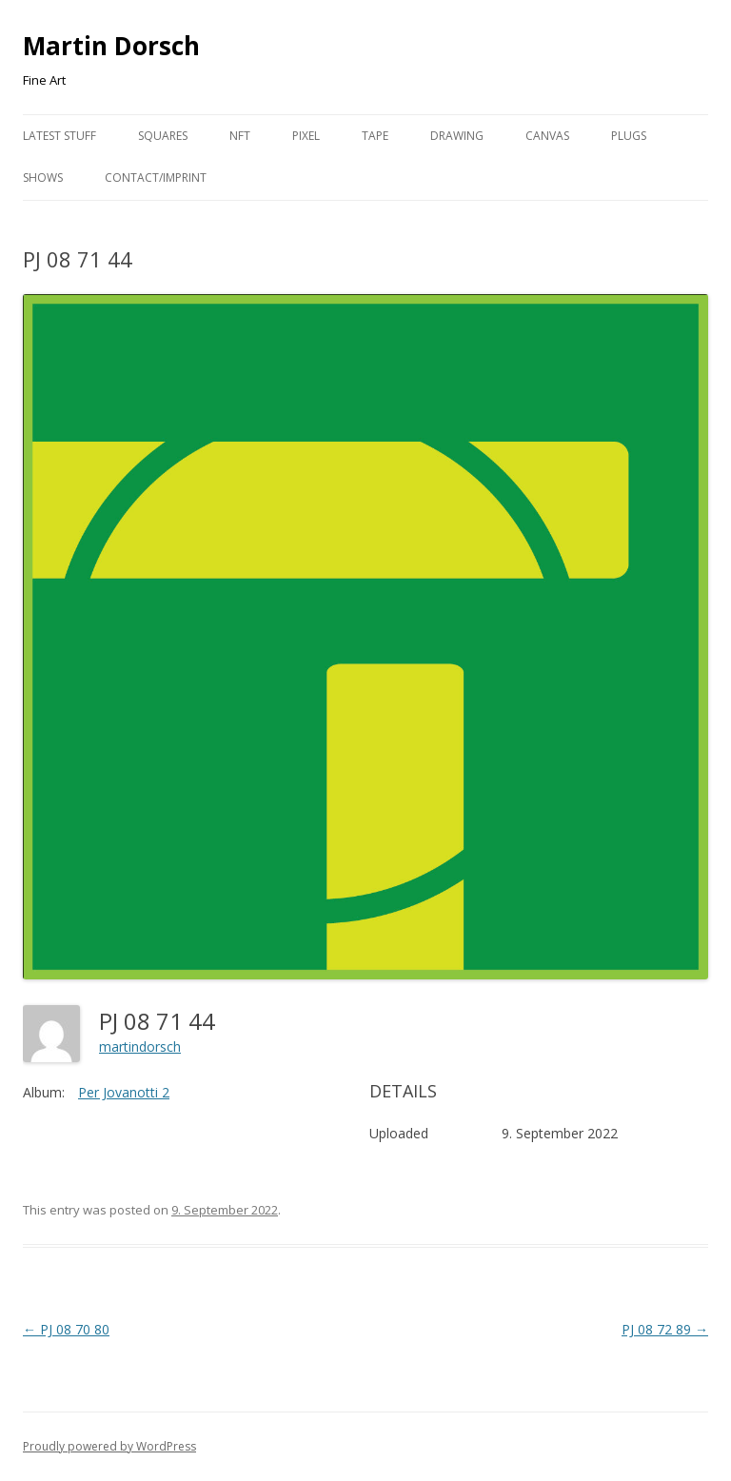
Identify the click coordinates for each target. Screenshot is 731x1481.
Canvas (547, 136)
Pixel (306, 136)
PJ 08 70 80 (66, 1329)
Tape (375, 136)
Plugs (628, 136)
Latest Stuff (59, 136)
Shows (43, 177)
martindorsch (140, 1046)
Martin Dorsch (111, 46)
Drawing (457, 136)
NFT (239, 136)
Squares (163, 136)
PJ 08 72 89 (665, 1329)
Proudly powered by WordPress (109, 1446)
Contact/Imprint (156, 177)
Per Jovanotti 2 (123, 1092)
